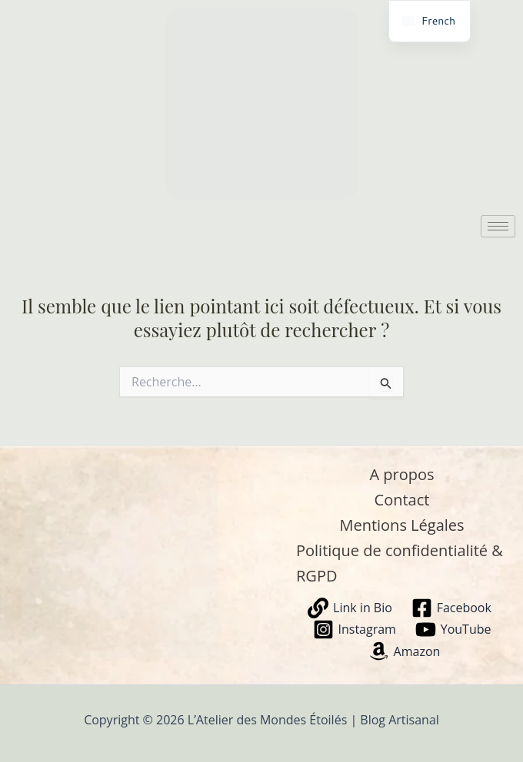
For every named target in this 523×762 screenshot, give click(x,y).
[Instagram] (354, 629)
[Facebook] (451, 608)
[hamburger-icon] (498, 226)
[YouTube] (453, 629)
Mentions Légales (401, 525)
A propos (401, 474)
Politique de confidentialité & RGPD (399, 563)
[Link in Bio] (350, 608)
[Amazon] (404, 651)
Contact (402, 499)
